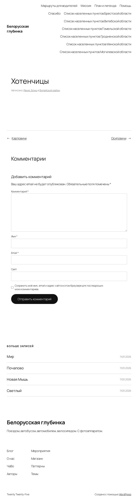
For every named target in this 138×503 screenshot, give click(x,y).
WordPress (125, 494)
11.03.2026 (125, 356)
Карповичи (19, 138)
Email (15, 253)
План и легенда (105, 6)
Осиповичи (118, 138)
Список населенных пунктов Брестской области (97, 13)
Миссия (86, 6)
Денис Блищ (30, 90)
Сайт (14, 269)
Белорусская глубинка (18, 29)
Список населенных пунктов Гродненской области (95, 36)
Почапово (15, 368)
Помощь (125, 6)
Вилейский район (50, 90)
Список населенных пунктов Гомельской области (96, 29)
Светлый (14, 391)
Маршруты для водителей (59, 6)
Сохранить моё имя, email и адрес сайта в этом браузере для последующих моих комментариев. (59, 287)
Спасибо (54, 13)
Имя (14, 236)
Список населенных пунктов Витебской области (97, 21)
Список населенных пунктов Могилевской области (95, 52)
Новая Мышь (17, 379)
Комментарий (20, 191)
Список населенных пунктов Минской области (98, 44)
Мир (10, 357)
